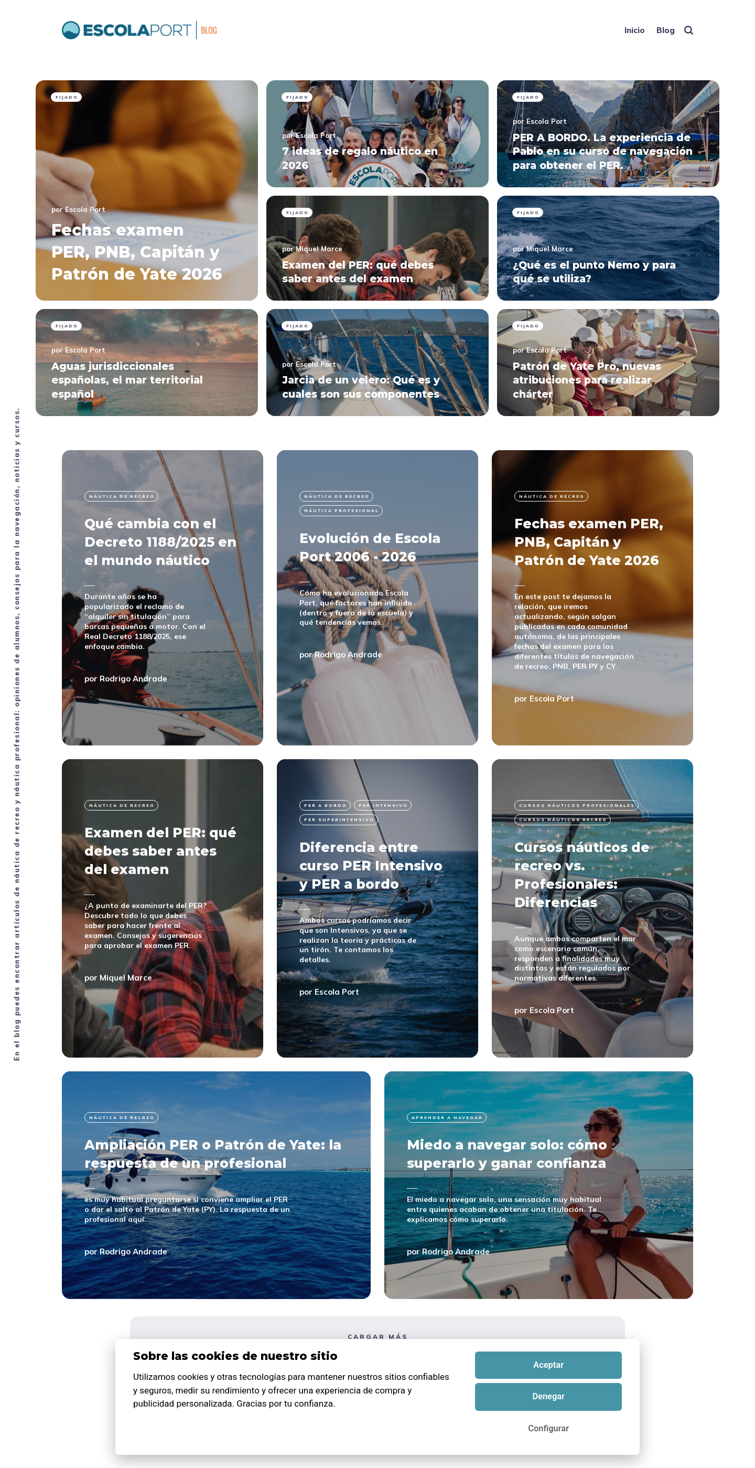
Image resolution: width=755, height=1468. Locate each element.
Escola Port (85, 209)
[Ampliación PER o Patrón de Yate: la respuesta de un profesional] (216, 1238)
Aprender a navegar (447, 1170)
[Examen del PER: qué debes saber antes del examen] (162, 961)
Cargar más (378, 1389)
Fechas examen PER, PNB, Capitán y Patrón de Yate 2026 (588, 595)
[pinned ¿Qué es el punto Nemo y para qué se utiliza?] (608, 248)
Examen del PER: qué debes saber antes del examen (160, 904)
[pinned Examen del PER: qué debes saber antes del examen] (377, 248)
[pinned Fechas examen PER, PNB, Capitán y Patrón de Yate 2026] (147, 190)
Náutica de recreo (122, 548)
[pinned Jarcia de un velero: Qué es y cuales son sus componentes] (377, 362)
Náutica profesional (341, 563)
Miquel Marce (319, 248)
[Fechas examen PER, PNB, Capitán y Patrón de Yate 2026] (592, 650)
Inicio (634, 30)
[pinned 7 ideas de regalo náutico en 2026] (377, 133)
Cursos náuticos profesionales (577, 857)
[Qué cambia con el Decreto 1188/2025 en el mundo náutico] (162, 650)
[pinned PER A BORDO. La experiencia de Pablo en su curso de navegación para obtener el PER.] (608, 133)
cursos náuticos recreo (563, 872)
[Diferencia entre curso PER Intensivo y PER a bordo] (377, 961)
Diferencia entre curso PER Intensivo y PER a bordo (371, 918)
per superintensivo (339, 872)
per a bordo (325, 857)
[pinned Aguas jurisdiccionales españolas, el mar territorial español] (147, 362)
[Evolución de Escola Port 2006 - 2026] (377, 650)
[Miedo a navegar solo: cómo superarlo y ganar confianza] (538, 1238)
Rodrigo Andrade (133, 731)
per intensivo (383, 857)
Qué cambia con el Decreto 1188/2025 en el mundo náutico (160, 595)
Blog (665, 30)
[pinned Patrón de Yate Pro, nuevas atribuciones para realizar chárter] (608, 362)
